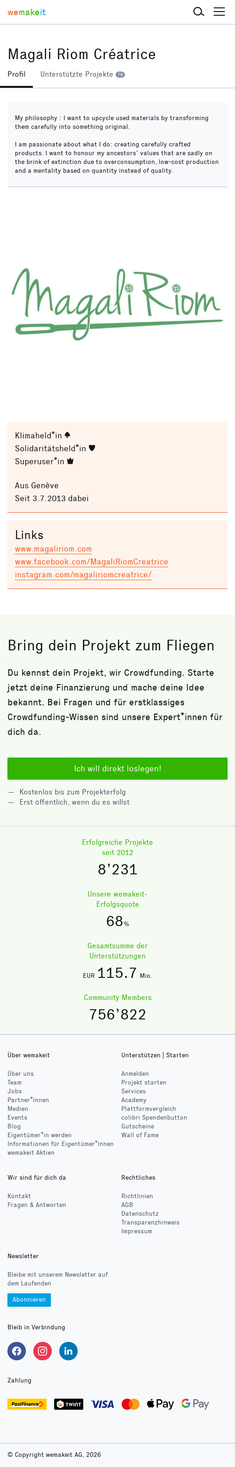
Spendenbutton (154, 1117)
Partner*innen (28, 1100)
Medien (17, 1109)
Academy (134, 1100)
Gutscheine (137, 1126)
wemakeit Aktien (31, 1153)
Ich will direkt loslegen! (117, 769)
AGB (127, 1205)
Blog (14, 1126)
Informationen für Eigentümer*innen (60, 1144)
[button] (199, 12)
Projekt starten (144, 1082)
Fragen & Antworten (36, 1205)
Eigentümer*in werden (39, 1135)
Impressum (136, 1231)
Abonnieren (29, 1299)
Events (17, 1117)
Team (14, 1082)
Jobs (14, 1091)
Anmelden (135, 1074)
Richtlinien (137, 1196)
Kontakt (19, 1196)
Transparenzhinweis (150, 1222)
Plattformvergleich (148, 1109)
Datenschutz (140, 1214)
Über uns (20, 1074)
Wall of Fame (140, 1135)
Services (133, 1091)
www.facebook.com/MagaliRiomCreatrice (91, 562)
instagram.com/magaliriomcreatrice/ (83, 575)
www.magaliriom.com (53, 549)
